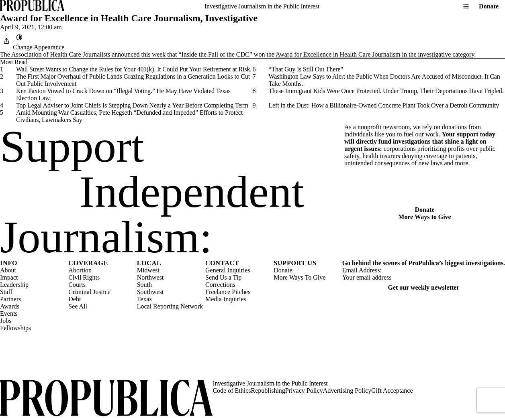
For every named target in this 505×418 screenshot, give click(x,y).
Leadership (14, 284)
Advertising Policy (347, 390)
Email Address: (362, 270)
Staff (6, 291)
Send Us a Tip (223, 277)
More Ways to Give (424, 216)
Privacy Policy (304, 390)
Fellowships (15, 328)
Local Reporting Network (170, 306)
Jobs (5, 320)
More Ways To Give (299, 277)
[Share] (6, 40)
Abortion (80, 270)
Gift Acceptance (392, 390)
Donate (489, 6)
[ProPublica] (32, 6)
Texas (144, 299)
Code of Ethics (232, 390)
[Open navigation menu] (466, 6)
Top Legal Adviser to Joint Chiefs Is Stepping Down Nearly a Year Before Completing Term (132, 105)
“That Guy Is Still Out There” (306, 69)
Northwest (150, 277)
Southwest (150, 291)
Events (9, 313)
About (8, 270)
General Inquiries (227, 270)
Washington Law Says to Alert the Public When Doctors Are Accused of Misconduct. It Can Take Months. (384, 80)
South (144, 284)
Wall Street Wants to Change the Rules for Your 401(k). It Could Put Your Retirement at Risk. (133, 69)
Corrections (220, 284)
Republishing (268, 390)
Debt (74, 299)
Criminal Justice (89, 291)
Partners (10, 299)
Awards (9, 306)
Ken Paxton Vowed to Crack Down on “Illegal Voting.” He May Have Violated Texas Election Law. (123, 94)
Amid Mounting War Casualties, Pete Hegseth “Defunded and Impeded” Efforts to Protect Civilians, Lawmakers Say (129, 116)
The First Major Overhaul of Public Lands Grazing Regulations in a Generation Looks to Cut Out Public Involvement (133, 80)
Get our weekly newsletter (423, 287)
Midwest (148, 270)
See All (77, 306)
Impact (9, 277)
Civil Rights (84, 277)
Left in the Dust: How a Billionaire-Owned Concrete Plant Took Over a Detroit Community (384, 105)
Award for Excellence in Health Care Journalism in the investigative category (375, 54)
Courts (77, 284)
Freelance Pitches (227, 291)
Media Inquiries (225, 299)
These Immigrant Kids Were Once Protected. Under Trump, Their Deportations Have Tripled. (386, 90)
